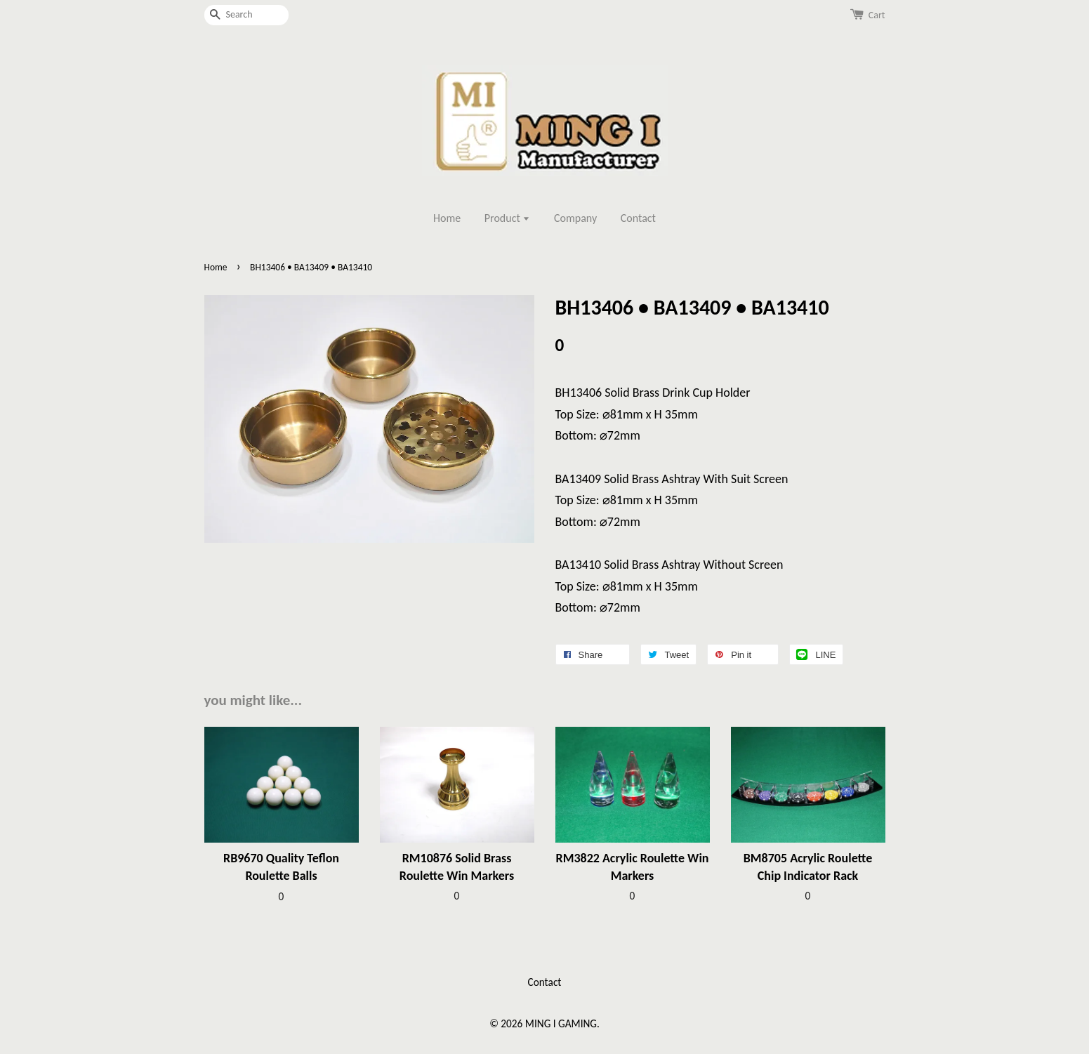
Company (575, 218)
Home (447, 218)
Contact (638, 218)
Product (507, 218)
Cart (877, 15)
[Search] (246, 15)
